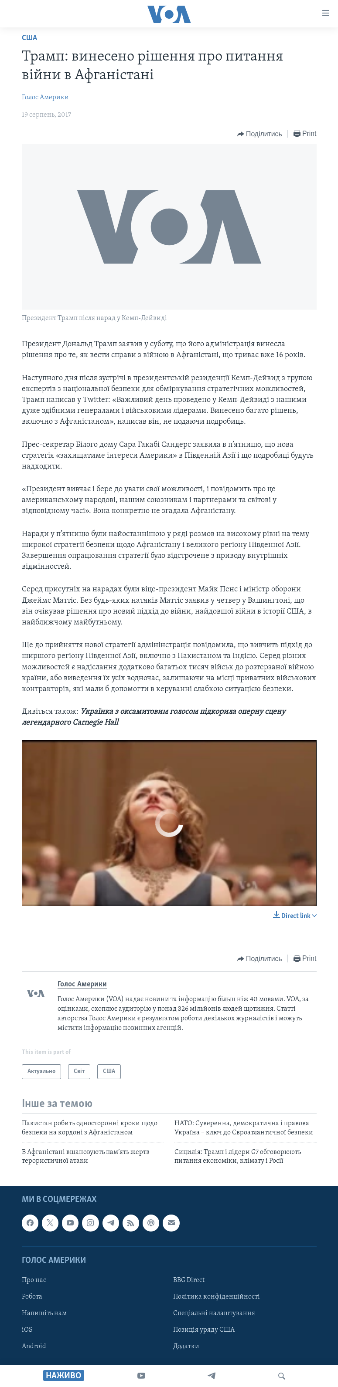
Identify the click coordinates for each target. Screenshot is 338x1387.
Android (34, 1346)
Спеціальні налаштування (214, 1313)
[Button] (259, 134)
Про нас (34, 1280)
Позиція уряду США (204, 1329)
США (29, 38)
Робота (32, 1296)
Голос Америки (45, 97)
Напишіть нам (44, 1313)
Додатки (186, 1346)
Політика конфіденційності (216, 1296)
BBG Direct (189, 1280)
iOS (27, 1329)
